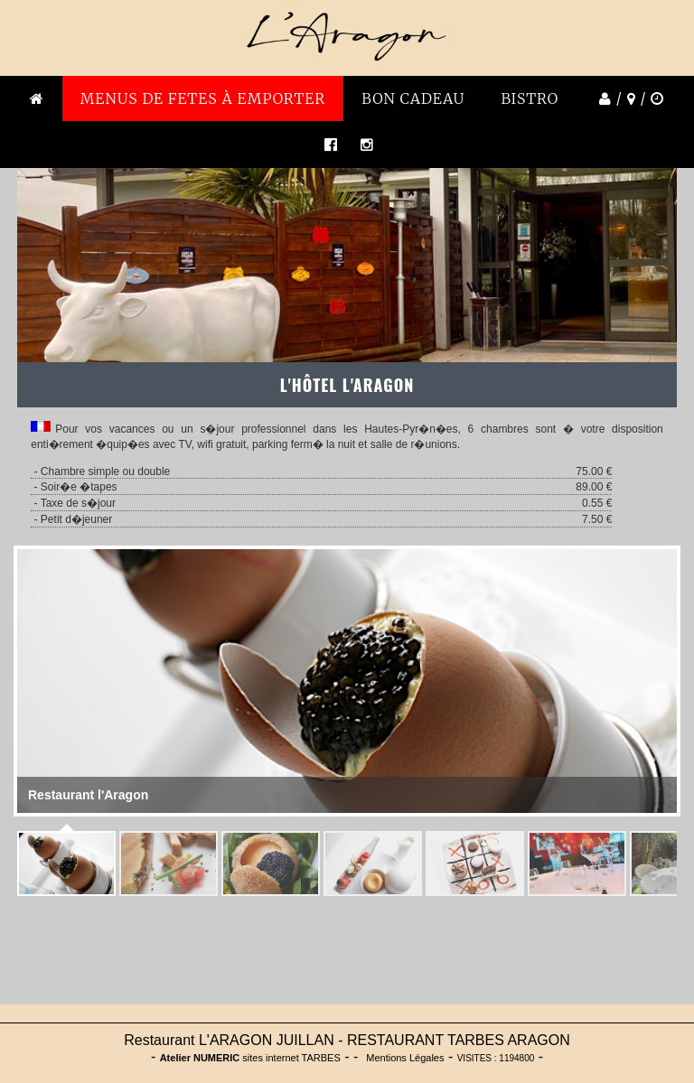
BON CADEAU (412, 98)
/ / (629, 98)
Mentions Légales (405, 1057)
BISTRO (529, 98)
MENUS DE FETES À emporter (203, 98)
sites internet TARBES (250, 1057)
